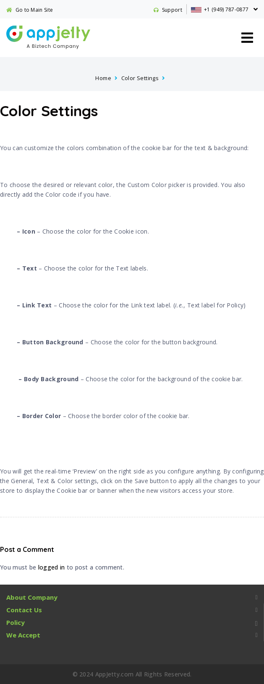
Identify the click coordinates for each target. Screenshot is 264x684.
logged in (51, 567)
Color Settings (140, 78)
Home (103, 78)
